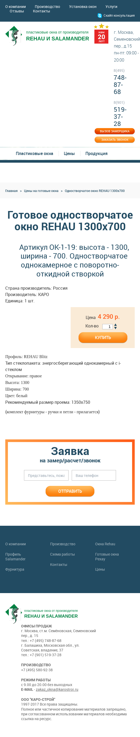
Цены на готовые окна (41, 191)
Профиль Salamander (15, 556)
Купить (103, 337)
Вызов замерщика (114, 131)
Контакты (41, 10)
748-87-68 (120, 81)
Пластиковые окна (34, 153)
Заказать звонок (114, 140)
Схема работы (62, 554)
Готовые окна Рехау (107, 556)
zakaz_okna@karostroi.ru (57, 689)
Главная (11, 191)
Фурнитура (14, 569)
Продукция (96, 153)
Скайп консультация (119, 15)
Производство (47, 6)
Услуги (111, 6)
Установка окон (82, 6)
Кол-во (92, 326)
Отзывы (17, 10)
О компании (15, 6)
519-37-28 (120, 113)
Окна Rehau (105, 544)
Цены (69, 153)
